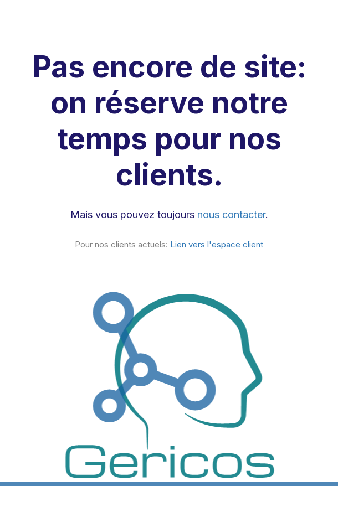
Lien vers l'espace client (216, 244)
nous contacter (231, 214)
